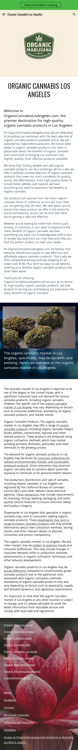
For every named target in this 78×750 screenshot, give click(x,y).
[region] (39, 5)
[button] (3, 14)
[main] (39, 90)
